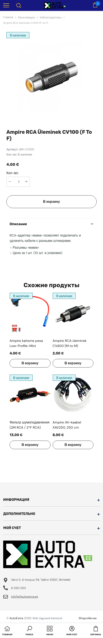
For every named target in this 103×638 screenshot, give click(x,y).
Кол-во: (12, 173)
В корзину (51, 201)
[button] (29, 631)
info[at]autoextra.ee (24, 596)
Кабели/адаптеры (51, 17)
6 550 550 (18, 588)
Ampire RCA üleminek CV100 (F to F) (25, 23)
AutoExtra (16, 618)
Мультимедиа (26, 17)
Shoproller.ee (88, 618)
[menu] (6, 5)
